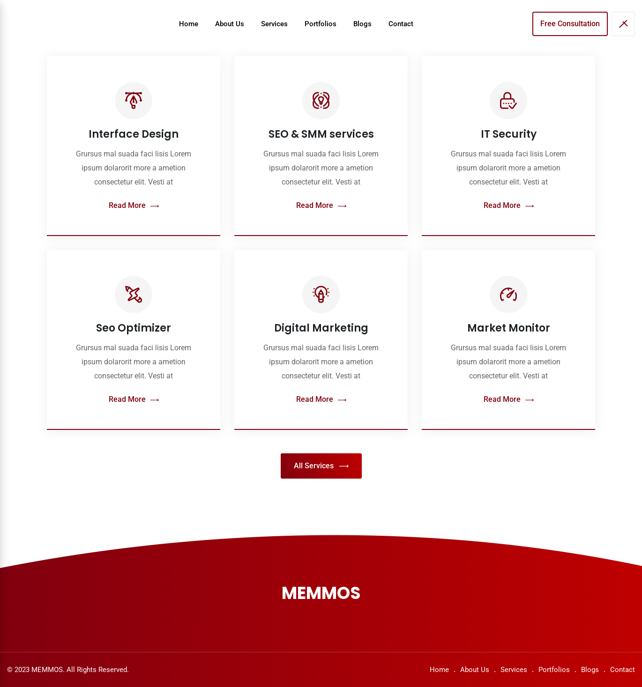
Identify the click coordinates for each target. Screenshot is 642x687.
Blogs (362, 24)
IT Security (509, 134)
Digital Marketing (321, 328)
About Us (229, 24)
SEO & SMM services (321, 134)
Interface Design (134, 134)
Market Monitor (508, 328)
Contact (400, 24)
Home (188, 24)
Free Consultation (570, 23)
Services (274, 24)
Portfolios (320, 24)
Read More (134, 206)
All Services (321, 466)
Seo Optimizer (133, 328)
